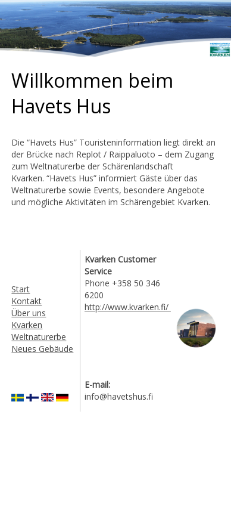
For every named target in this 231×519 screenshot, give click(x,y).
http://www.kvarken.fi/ (128, 307)
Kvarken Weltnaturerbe (38, 330)
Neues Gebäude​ (42, 348)
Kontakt (26, 301)
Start (20, 289)
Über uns (28, 313)
